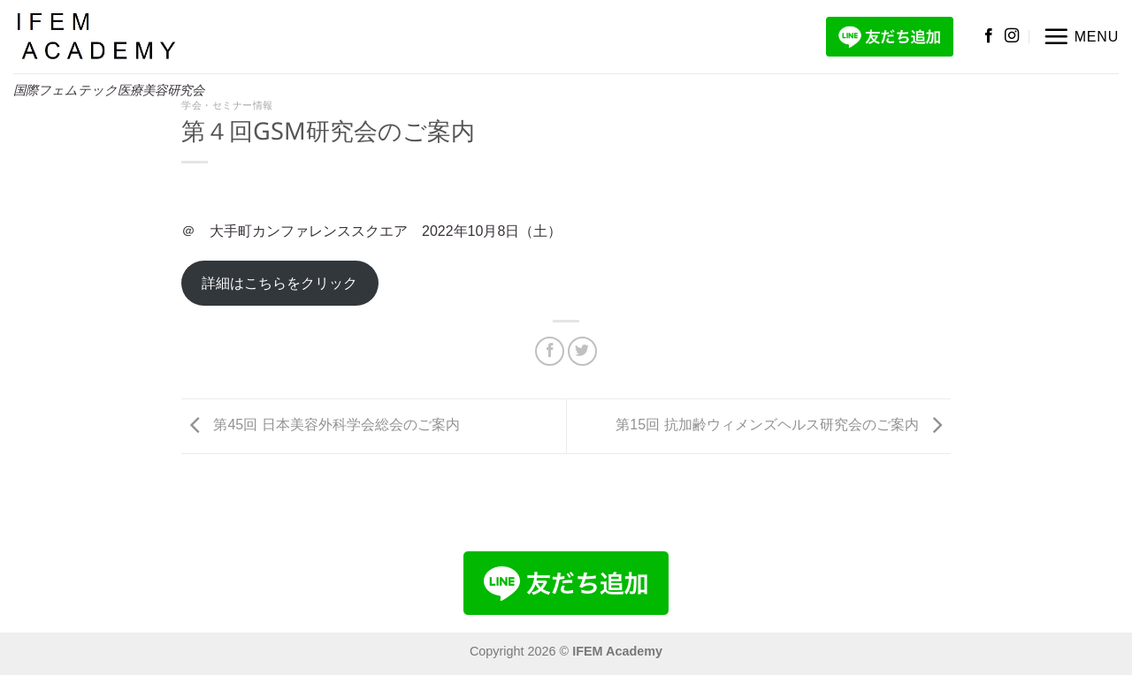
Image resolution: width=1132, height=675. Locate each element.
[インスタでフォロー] (1012, 36)
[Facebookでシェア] (549, 351)
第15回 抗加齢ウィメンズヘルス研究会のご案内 (783, 425)
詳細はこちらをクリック (279, 283)
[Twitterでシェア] (582, 351)
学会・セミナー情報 (227, 104)
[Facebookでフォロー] (989, 36)
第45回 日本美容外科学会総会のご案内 (320, 425)
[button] (1081, 36)
